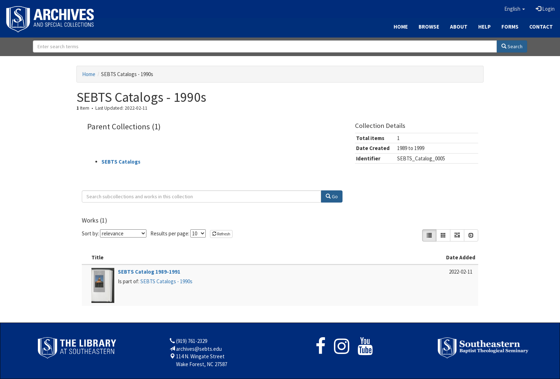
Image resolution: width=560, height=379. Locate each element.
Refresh (221, 233)
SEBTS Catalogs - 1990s (166, 281)
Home (401, 26)
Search (511, 46)
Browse (429, 26)
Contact (541, 26)
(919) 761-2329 (191, 341)
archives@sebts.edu (199, 348)
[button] (514, 9)
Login (545, 8)
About (459, 26)
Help (484, 26)
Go (332, 196)
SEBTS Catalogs (120, 161)
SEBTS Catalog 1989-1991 (149, 271)
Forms (510, 26)
